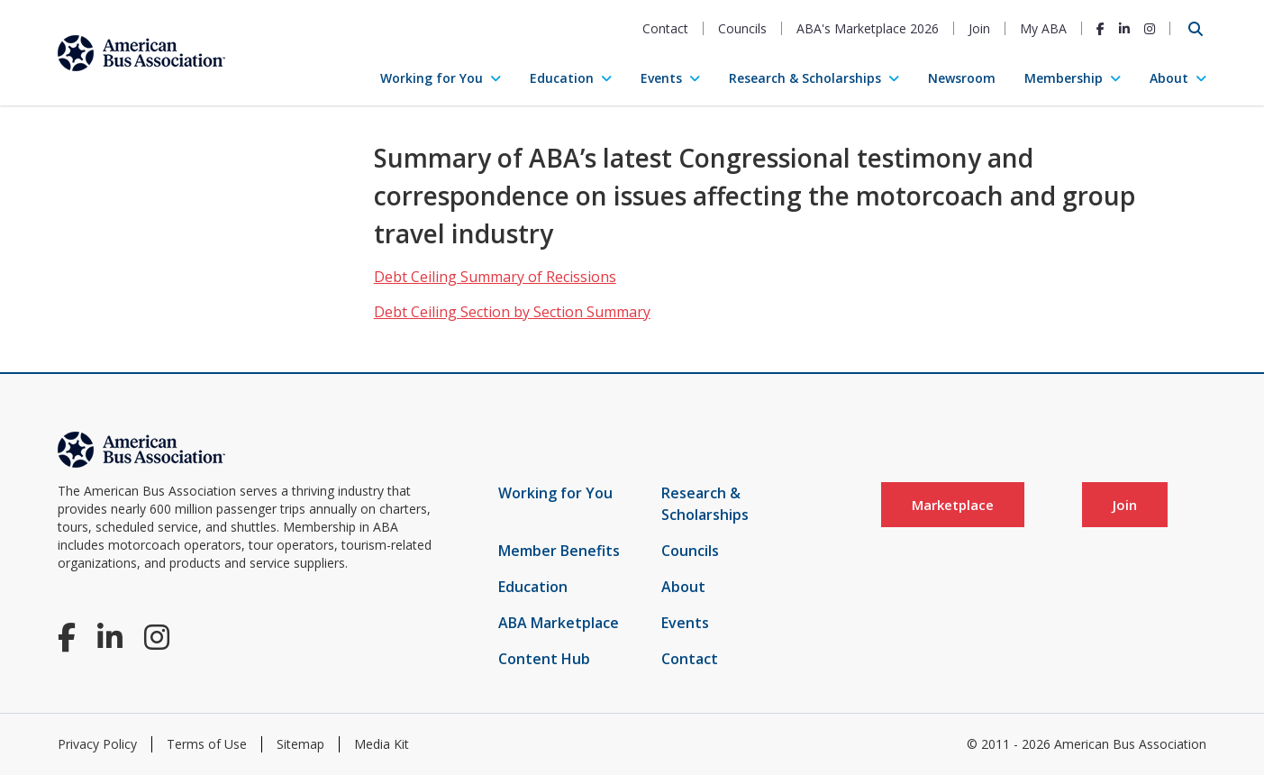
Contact (665, 28)
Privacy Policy (97, 743)
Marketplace (953, 505)
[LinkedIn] (1124, 28)
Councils (742, 28)
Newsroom (962, 78)
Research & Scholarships (805, 78)
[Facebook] (1100, 28)
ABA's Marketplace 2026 (867, 28)
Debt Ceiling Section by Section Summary (512, 312)
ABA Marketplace (558, 623)
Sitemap (300, 743)
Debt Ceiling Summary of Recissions (495, 277)
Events (661, 78)
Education (562, 78)
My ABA (1043, 28)
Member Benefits (559, 551)
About (1169, 78)
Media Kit (381, 743)
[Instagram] (1149, 28)
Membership (1063, 78)
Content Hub (544, 659)
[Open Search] (1195, 29)
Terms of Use (207, 743)
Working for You (431, 78)
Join (979, 28)
